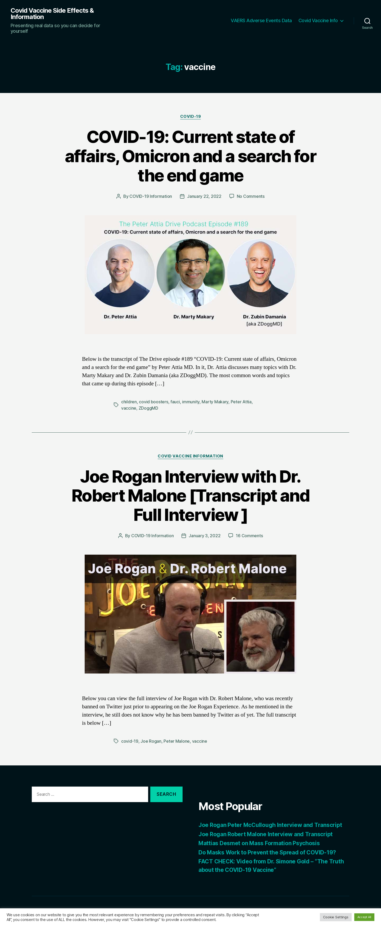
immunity (190, 401)
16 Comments (249, 535)
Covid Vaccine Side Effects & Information (52, 13)
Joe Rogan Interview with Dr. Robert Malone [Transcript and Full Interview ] (190, 495)
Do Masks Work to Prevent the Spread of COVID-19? (267, 852)
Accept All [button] (364, 917)
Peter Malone (177, 741)
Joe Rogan (150, 741)
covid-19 (129, 741)
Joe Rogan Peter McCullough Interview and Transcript (270, 825)
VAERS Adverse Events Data (261, 20)
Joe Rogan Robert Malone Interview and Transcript (265, 834)
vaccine (128, 408)
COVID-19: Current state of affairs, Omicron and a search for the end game (190, 156)
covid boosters (153, 401)
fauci (175, 401)
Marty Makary (215, 401)
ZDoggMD (148, 408)
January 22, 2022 (204, 196)
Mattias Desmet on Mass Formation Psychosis (259, 843)
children (129, 401)
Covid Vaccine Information (190, 456)
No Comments (251, 196)
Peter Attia (241, 401)
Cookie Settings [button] (335, 917)
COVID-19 (190, 116)
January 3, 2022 (204, 535)
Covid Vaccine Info (318, 20)
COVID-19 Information (150, 196)
